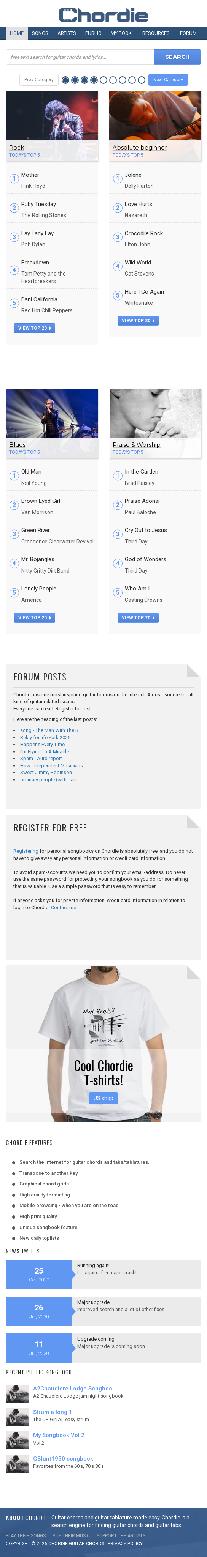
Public (93, 33)
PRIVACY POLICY (125, 1543)
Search (177, 56)
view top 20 (34, 328)
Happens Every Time (42, 744)
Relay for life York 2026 (45, 737)
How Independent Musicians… (53, 765)
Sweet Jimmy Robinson (46, 772)
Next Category (168, 79)
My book (121, 33)
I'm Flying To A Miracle (44, 751)
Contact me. (64, 907)
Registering (25, 851)
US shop (103, 1098)
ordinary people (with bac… (50, 779)
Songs (40, 33)
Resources (156, 33)
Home (17, 33)
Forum (188, 33)
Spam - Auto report (41, 758)
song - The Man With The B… (51, 730)
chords (95, 1543)
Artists (66, 33)
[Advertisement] (103, 364)
